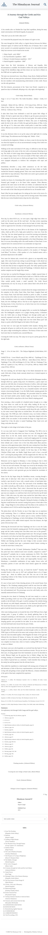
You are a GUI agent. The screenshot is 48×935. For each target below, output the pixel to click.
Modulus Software (37, 932)
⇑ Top (45, 794)
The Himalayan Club (15, 932)
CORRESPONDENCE (11, 913)
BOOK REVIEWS (10, 907)
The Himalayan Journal (26, 4)
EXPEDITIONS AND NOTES (13, 905)
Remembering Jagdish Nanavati (13, 909)
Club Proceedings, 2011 (11, 915)
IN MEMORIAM (10, 911)
